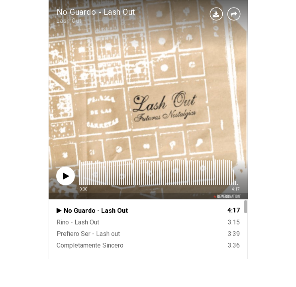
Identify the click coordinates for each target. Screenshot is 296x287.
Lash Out (69, 20)
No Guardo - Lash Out (96, 12)
